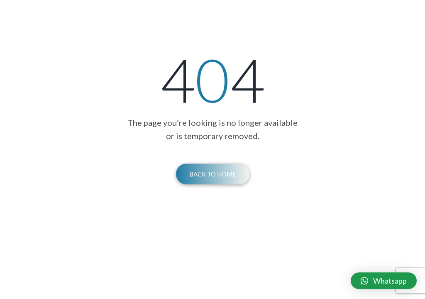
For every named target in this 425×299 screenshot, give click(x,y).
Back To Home (212, 174)
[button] (384, 280)
